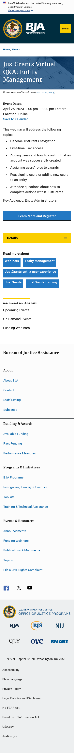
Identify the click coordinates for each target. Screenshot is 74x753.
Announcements (14, 531)
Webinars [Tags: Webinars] (12, 261)
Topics (8, 560)
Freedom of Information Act (20, 717)
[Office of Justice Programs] (12, 28)
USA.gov (8, 727)
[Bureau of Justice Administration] (14, 629)
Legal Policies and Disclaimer (21, 698)
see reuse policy (45, 92)
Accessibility (10, 670)
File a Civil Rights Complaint (22, 570)
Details (12, 238)
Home (6, 49)
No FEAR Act (11, 708)
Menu (65, 28)
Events (16, 49)
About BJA (10, 380)
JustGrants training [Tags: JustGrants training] (42, 282)
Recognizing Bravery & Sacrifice (25, 487)
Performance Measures (19, 453)
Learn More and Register (37, 216)
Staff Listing (12, 400)
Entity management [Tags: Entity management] (39, 261)
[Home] (35, 28)
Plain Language (12, 679)
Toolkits (8, 497)
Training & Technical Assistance (25, 507)
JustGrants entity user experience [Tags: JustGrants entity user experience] (30, 272)
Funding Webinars (16, 540)
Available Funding (15, 434)
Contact (8, 390)
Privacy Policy (11, 689)
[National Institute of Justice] (60, 629)
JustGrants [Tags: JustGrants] (13, 282)
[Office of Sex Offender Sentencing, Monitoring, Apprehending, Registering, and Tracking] (59, 643)
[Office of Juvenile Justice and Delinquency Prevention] (14, 644)
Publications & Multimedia (21, 550)
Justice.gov (10, 736)
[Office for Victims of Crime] (37, 644)
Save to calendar (15, 119)
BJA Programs (13, 477)
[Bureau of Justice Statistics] (37, 631)
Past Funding (12, 443)
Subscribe (10, 409)
